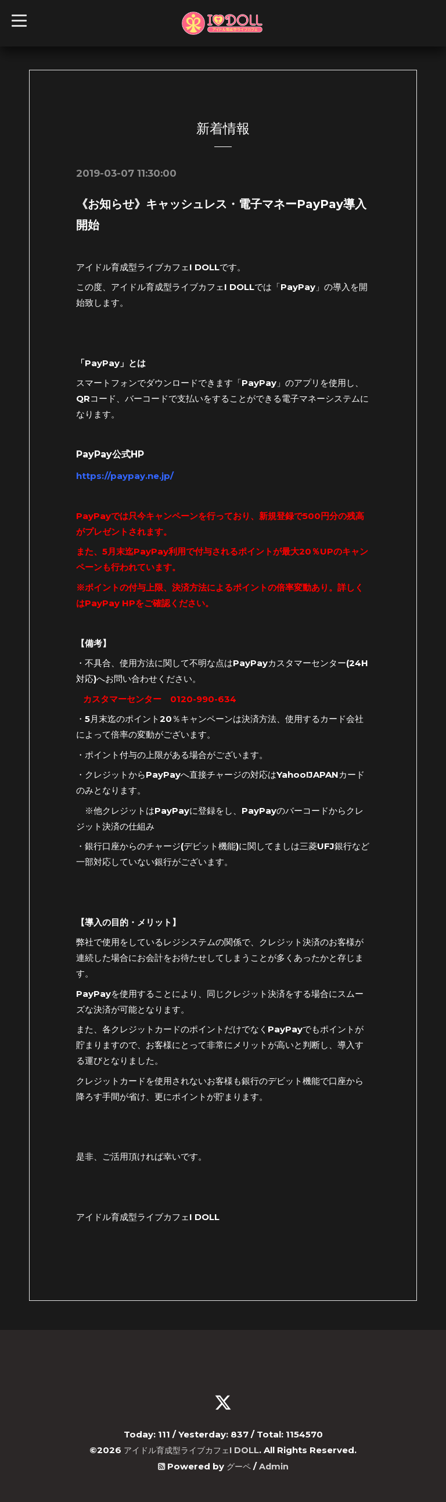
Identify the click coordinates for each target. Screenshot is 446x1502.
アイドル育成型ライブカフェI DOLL (191, 1449)
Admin (275, 1465)
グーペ (238, 1465)
